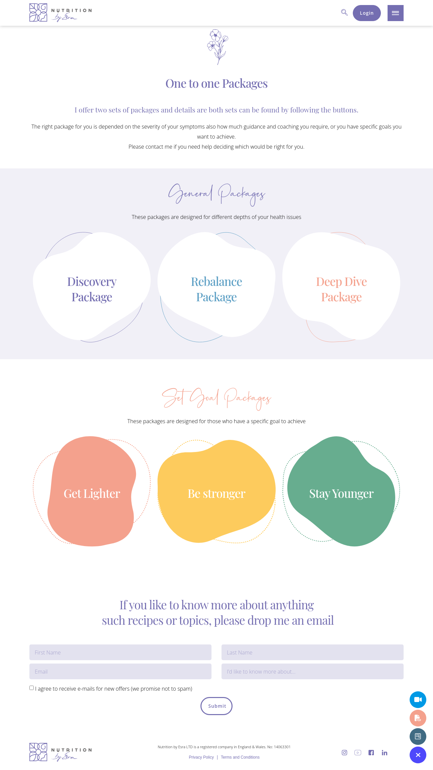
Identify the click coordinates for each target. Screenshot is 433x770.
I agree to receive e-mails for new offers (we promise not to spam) (113, 688)
